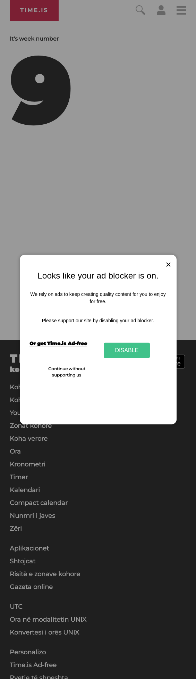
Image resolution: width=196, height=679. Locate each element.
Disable (127, 350)
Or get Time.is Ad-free (58, 343)
